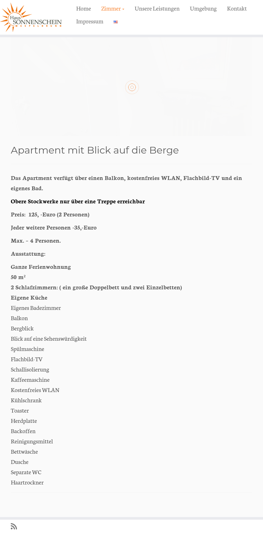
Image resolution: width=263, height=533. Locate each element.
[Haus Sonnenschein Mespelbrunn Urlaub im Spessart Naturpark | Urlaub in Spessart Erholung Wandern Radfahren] (31, 17)
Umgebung (203, 8)
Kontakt (237, 8)
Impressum (89, 21)
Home (83, 8)
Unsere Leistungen (157, 8)
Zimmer (112, 8)
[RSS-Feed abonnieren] (15, 526)
